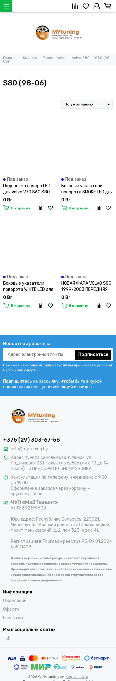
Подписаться (93, 354)
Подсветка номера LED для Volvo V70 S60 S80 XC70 (26, 189)
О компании (15, 600)
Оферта (11, 609)
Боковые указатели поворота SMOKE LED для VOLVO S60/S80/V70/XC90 (87, 189)
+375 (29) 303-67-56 (31, 439)
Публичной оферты (20, 370)
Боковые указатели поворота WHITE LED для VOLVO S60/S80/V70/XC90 (28, 287)
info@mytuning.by (29, 449)
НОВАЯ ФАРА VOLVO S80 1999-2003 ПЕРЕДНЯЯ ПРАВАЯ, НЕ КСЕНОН (86, 287)
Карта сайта (77, 677)
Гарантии (13, 618)
